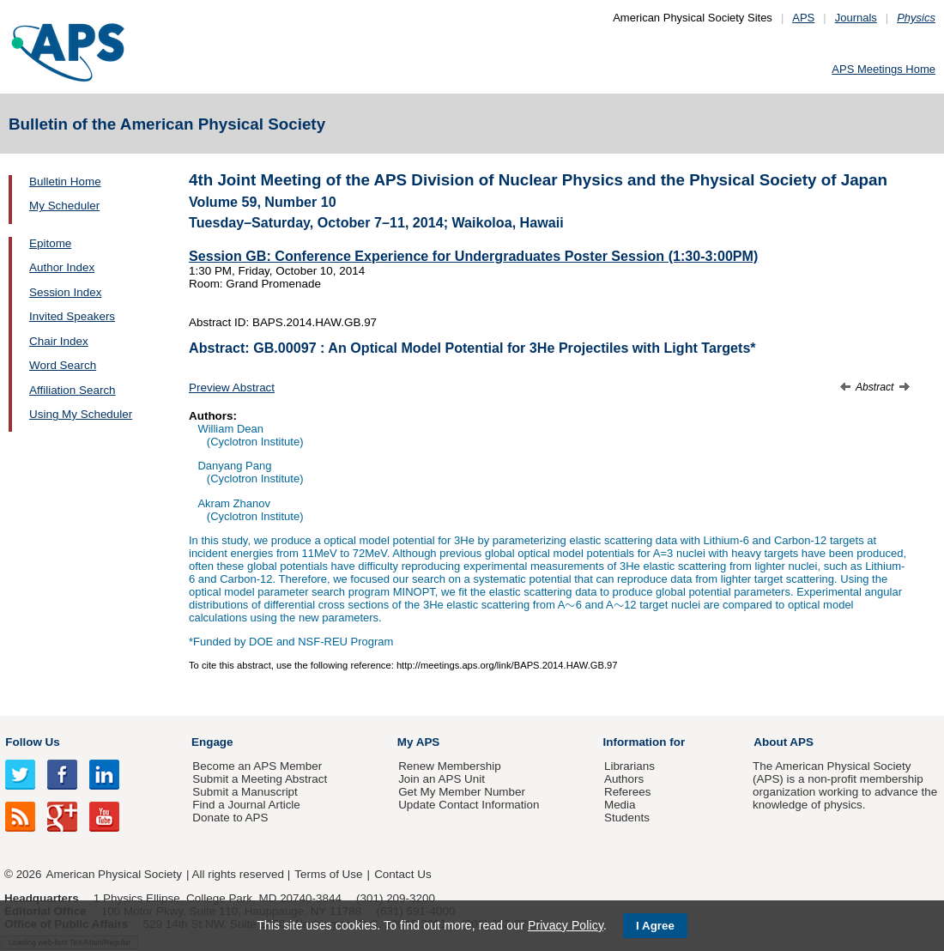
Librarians (629, 766)
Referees (627, 791)
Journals (856, 17)
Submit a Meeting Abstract (259, 778)
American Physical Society (114, 874)
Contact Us (402, 874)
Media (620, 804)
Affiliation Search (72, 390)
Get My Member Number (461, 791)
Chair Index (58, 341)
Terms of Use (328, 874)
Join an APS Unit (441, 778)
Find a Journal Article (246, 804)
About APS (783, 742)
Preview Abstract (232, 387)
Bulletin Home (65, 181)
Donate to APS (230, 817)
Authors (624, 778)
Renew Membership (449, 766)
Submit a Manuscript (244, 791)
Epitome (50, 243)
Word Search (62, 365)
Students (627, 817)
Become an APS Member (257, 766)
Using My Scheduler (80, 414)
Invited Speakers (72, 316)
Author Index (61, 267)
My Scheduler (64, 205)
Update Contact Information (468, 804)
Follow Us (32, 742)
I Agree (655, 925)
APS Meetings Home (883, 69)
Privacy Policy (565, 925)
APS (803, 17)
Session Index (65, 292)
